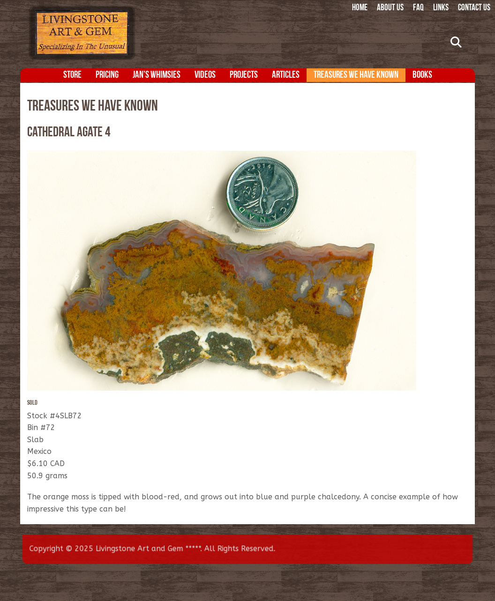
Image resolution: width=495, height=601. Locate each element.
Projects (244, 75)
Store (72, 75)
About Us (390, 8)
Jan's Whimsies (156, 75)
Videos (205, 75)
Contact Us (474, 8)
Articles (286, 75)
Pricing (107, 75)
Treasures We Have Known (356, 75)
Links (441, 8)
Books (422, 75)
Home (360, 8)
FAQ (418, 8)
